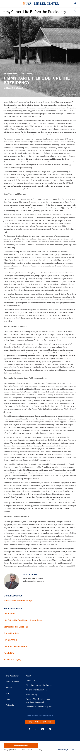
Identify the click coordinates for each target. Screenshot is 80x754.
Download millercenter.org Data (39, 707)
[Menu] (5, 3)
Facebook (29, 729)
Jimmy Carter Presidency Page (18, 600)
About (28, 676)
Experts (9, 687)
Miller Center (46, 3)
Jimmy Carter (26, 73)
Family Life (9, 653)
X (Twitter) (35, 729)
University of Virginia (27, 3)
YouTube (42, 729)
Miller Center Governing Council (39, 685)
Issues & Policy (12, 682)
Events (9, 693)
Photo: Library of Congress (68, 94)
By (13, 88)
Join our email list (21, 746)
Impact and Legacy (12, 659)
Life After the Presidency (15, 646)
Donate (9, 699)
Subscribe (10, 705)
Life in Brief (9, 613)
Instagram (49, 729)
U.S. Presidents (10, 73)
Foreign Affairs (10, 640)
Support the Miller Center (40, 722)
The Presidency (12, 676)
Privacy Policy (31, 694)
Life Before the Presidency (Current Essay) (23, 620)
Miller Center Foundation (36, 690)
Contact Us (30, 680)
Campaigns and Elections (16, 626)
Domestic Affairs (11, 633)
